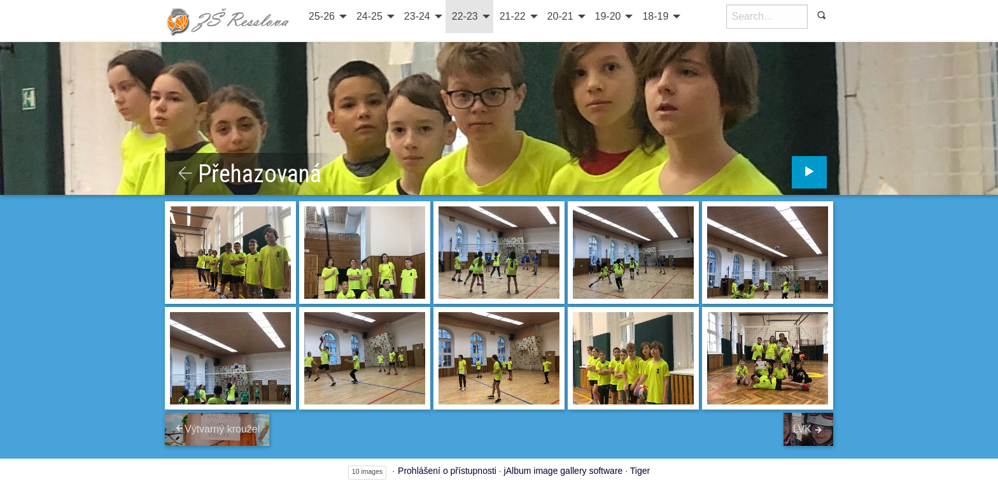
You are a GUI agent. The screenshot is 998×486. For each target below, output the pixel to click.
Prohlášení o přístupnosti (447, 471)
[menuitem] (326, 16)
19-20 (608, 16)
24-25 (369, 16)
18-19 (655, 16)
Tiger (640, 471)
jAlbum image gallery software (563, 471)
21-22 (513, 16)
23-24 (417, 16)
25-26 (322, 16)
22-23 (465, 16)
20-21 (560, 16)
